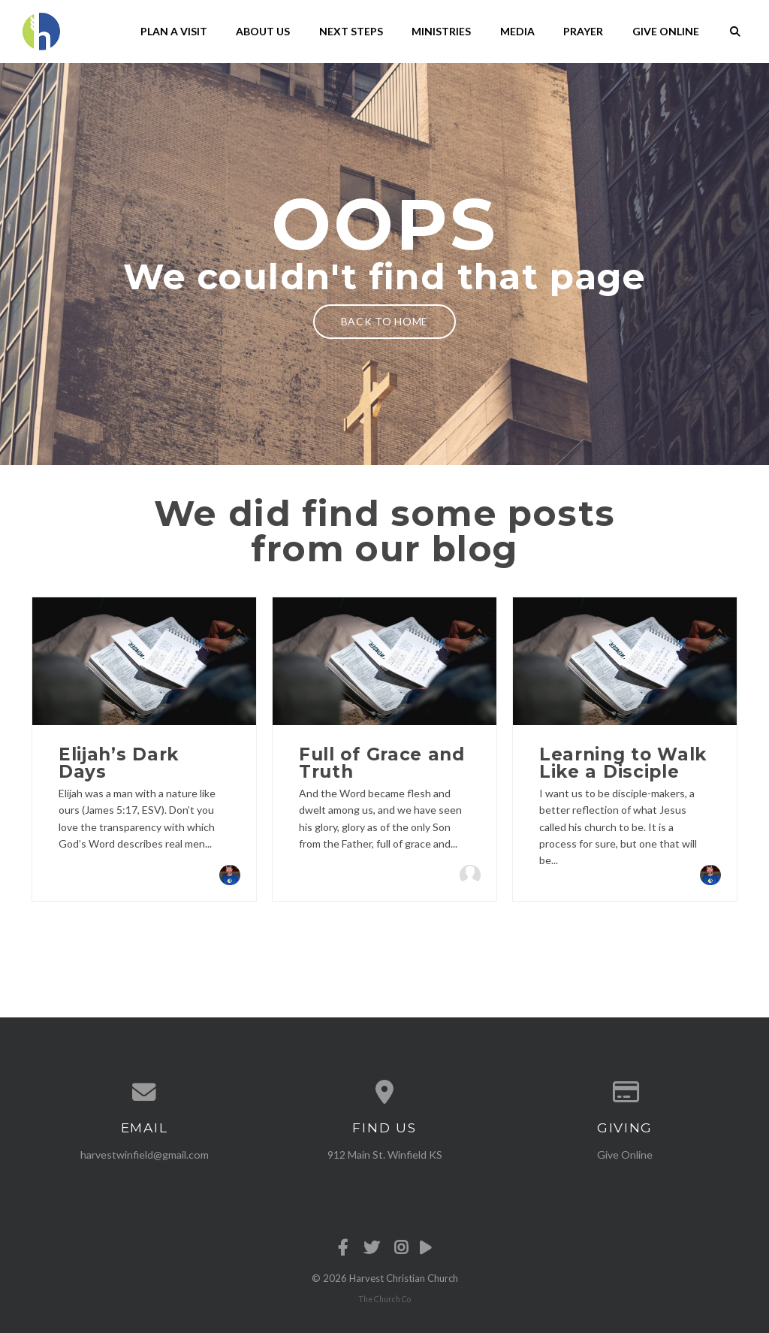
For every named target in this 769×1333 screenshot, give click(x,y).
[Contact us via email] (144, 1093)
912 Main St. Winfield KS (384, 1154)
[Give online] (624, 1093)
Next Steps (351, 31)
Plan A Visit (173, 31)
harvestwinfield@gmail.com (144, 1154)
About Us (263, 31)
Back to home (384, 321)
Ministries (441, 31)
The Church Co (384, 1299)
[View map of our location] (384, 1093)
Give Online (665, 31)
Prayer (583, 31)
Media (517, 31)
